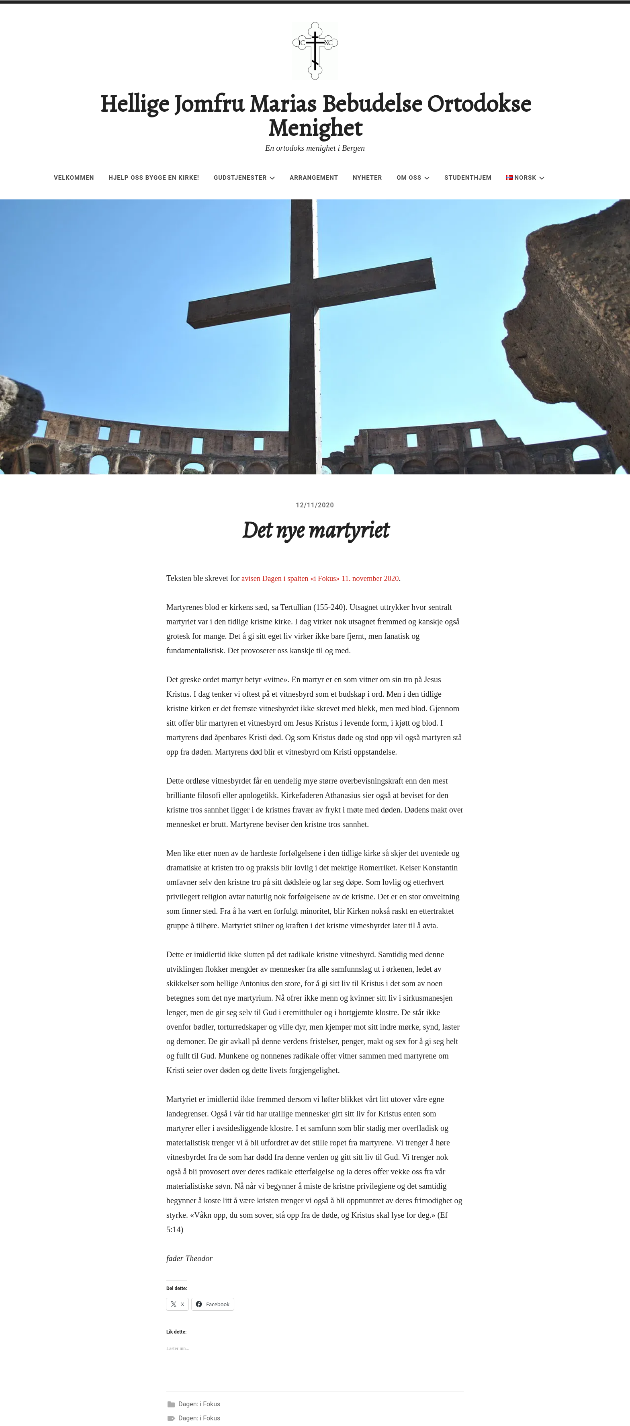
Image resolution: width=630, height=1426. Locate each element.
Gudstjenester (244, 177)
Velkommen (74, 177)
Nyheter (367, 177)
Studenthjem (468, 177)
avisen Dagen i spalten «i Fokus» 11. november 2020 (326, 583)
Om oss (413, 177)
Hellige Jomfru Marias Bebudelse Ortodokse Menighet (315, 115)
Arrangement (314, 177)
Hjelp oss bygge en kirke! (153, 177)
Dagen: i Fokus (199, 1409)
